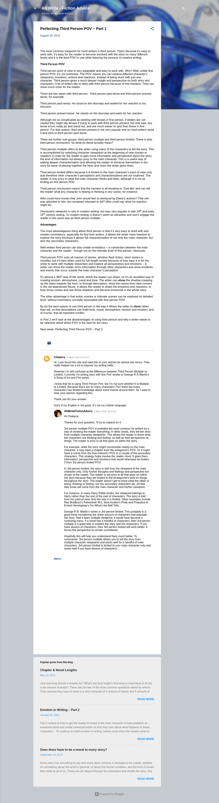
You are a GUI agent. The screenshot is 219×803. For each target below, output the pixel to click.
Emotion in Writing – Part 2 (60, 710)
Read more (145, 699)
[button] (152, 29)
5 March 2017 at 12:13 (78, 357)
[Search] (184, 9)
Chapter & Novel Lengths (58, 670)
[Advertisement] (175, 72)
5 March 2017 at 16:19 (105, 411)
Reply (58, 558)
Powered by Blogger (109, 794)
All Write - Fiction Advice (66, 8)
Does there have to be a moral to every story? (73, 749)
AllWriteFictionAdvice (78, 411)
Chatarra (59, 357)
